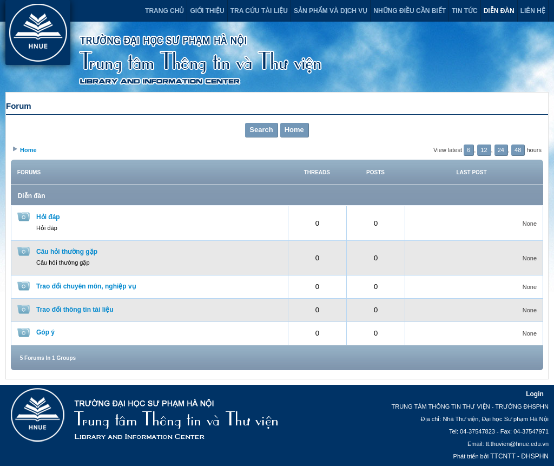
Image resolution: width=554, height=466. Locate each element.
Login (535, 394)
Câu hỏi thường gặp (66, 251)
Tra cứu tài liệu (259, 11)
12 (483, 150)
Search (261, 130)
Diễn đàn (499, 11)
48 (518, 150)
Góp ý (45, 332)
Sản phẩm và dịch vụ (330, 11)
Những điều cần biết (409, 11)
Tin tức (465, 11)
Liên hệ (532, 11)
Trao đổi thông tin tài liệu (75, 309)
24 (501, 150)
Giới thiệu (207, 11)
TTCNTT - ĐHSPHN (519, 456)
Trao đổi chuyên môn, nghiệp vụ (86, 286)
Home (294, 130)
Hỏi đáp (48, 217)
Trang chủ (164, 11)
